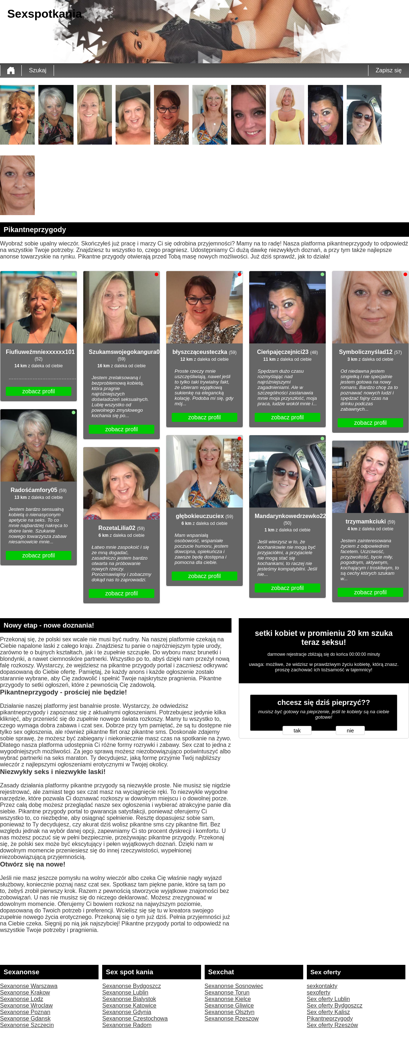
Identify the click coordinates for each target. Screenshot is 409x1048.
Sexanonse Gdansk (25, 1018)
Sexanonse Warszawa (29, 986)
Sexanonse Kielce (228, 999)
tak (297, 730)
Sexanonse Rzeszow (232, 1018)
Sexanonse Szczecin (27, 1025)
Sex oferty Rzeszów (332, 1025)
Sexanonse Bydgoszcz (131, 986)
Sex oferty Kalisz (328, 1012)
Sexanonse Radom (126, 1025)
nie (350, 730)
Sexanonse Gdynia (126, 1012)
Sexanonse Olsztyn (230, 1012)
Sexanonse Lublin (125, 992)
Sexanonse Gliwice (229, 1005)
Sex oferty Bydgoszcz (335, 1005)
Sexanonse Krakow (25, 992)
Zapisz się (389, 70)
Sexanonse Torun (227, 992)
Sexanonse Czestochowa (135, 1018)
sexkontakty (322, 986)
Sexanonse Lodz (21, 999)
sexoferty (318, 992)
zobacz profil (38, 391)
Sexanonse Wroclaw (26, 1005)
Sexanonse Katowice (129, 1005)
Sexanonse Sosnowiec (234, 986)
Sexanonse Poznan (25, 1012)
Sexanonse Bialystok (129, 999)
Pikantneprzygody (330, 1018)
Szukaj (37, 70)
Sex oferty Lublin (328, 999)
